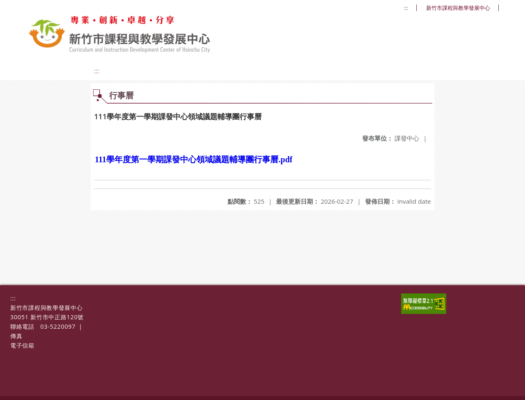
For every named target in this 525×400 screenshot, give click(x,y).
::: (406, 8)
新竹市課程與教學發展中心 (458, 8)
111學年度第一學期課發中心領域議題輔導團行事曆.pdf (193, 159)
